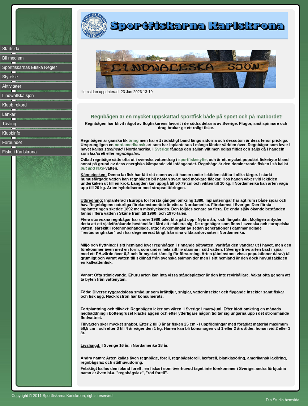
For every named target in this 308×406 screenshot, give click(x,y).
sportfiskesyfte (192, 159)
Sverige (162, 149)
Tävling (9, 123)
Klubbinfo (11, 133)
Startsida (10, 48)
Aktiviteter (11, 86)
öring (134, 140)
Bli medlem (12, 58)
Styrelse (10, 76)
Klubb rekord (14, 105)
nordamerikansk (130, 145)
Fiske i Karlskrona (19, 151)
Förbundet (12, 142)
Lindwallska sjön (18, 95)
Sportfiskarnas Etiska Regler (29, 67)
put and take (92, 168)
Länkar (9, 114)
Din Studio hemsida (282, 400)
